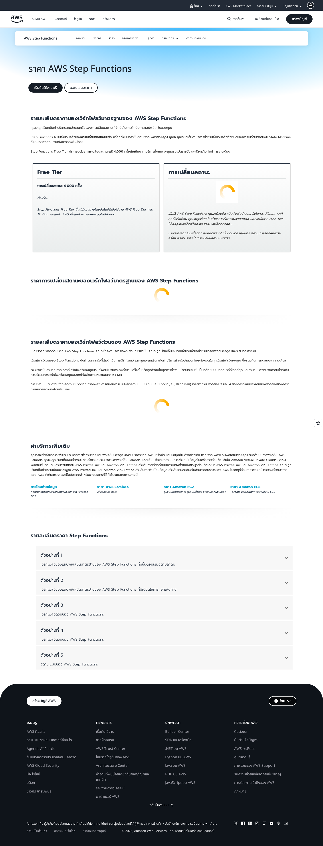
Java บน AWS (175, 765)
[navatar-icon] (310, 5)
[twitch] (264, 824)
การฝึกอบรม (105, 740)
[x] (236, 824)
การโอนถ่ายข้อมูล (44, 487)
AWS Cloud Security (43, 765)
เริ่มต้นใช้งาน (105, 731)
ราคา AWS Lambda (113, 487)
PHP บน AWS (175, 774)
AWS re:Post (244, 748)
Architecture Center (112, 765)
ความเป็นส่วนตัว (37, 831)
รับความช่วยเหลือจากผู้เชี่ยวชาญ (257, 774)
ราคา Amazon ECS (245, 487)
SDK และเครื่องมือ (178, 740)
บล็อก (31, 782)
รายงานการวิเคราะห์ (110, 788)
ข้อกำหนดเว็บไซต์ (64, 831)
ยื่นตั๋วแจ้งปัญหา (246, 740)
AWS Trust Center (110, 748)
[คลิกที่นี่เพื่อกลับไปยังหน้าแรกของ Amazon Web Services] (17, 21)
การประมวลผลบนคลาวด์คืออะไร (49, 740)
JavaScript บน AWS (180, 782)
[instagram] (257, 824)
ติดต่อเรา (240, 731)
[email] (285, 824)
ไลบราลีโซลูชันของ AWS (113, 757)
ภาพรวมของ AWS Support (254, 765)
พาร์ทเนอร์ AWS (107, 796)
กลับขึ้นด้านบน (161, 805)
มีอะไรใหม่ (33, 774)
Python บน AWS (178, 757)
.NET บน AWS (175, 748)
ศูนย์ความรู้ (242, 757)
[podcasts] (278, 824)
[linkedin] (250, 824)
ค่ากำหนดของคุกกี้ (94, 831)
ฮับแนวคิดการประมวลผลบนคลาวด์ (51, 757)
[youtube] (271, 824)
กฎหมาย (240, 791)
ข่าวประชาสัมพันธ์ (39, 791)
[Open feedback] (318, 423)
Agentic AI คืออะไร (41, 748)
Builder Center (177, 731)
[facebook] (243, 824)
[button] (39, 19)
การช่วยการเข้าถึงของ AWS (254, 782)
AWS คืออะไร (36, 731)
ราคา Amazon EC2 (179, 487)
